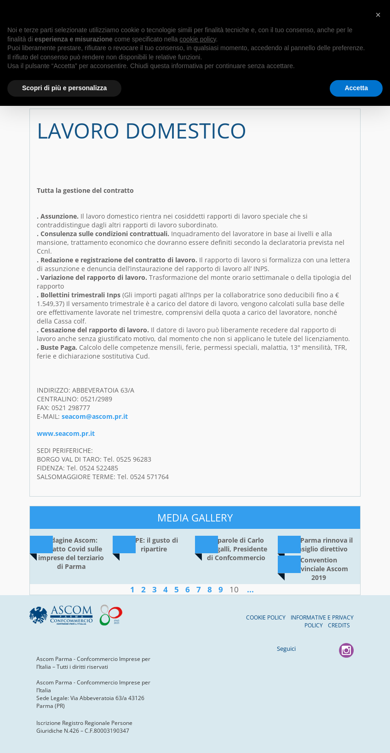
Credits (339, 625)
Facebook (307, 650)
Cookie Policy (266, 617)
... (250, 589)
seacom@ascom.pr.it (95, 416)
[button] (378, 14)
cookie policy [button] (197, 39)
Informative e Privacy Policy (322, 621)
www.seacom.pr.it (66, 433)
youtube (327, 650)
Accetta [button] (356, 88)
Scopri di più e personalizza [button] (64, 88)
